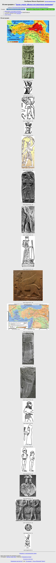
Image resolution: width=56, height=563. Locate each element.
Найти (19, 7)
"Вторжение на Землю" (26, 556)
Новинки (33, 7)
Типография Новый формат (35, 9)
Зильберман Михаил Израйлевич (15, 12)
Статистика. (18, 13)
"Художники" (29, 561)
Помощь (41, 7)
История (9, 14)
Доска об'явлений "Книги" (39, 561)
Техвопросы (45, 7)
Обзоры (37, 7)
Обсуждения (28, 7)
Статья (6, 14)
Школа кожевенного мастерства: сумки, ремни (16, 9)
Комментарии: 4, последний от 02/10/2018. (13, 11)
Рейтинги (23, 7)
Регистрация (15, 7)
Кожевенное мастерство (16, 561)
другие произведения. (50, 1)
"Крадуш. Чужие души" (11, 556)
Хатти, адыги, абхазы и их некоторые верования (34, 4)
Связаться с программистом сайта (27, 553)
